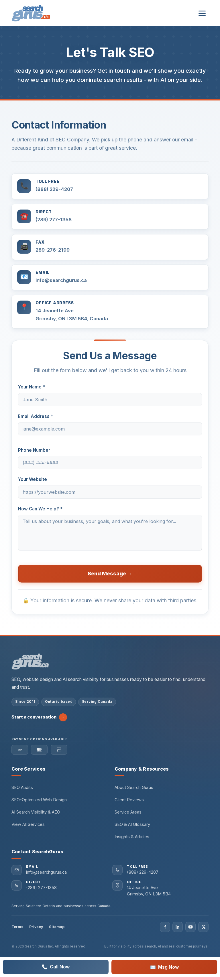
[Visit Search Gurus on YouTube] (190, 927)
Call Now (56, 967)
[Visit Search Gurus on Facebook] (165, 927)
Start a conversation (39, 717)
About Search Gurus (134, 787)
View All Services (28, 824)
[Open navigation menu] (202, 13)
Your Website (32, 479)
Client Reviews (129, 799)
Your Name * (31, 387)
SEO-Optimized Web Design (39, 799)
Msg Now (164, 967)
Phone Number (34, 450)
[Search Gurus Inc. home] (30, 661)
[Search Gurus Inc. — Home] (30, 13)
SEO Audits (22, 787)
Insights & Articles (132, 836)
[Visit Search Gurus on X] (203, 927)
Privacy (36, 927)
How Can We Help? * (40, 509)
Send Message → (110, 574)
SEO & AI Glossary (132, 824)
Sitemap (56, 927)
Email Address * (35, 416)
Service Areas (128, 812)
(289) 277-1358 (54, 219)
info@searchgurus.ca (61, 280)
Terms (17, 927)
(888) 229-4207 (54, 189)
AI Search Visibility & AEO (35, 812)
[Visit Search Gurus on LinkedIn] (177, 927)
